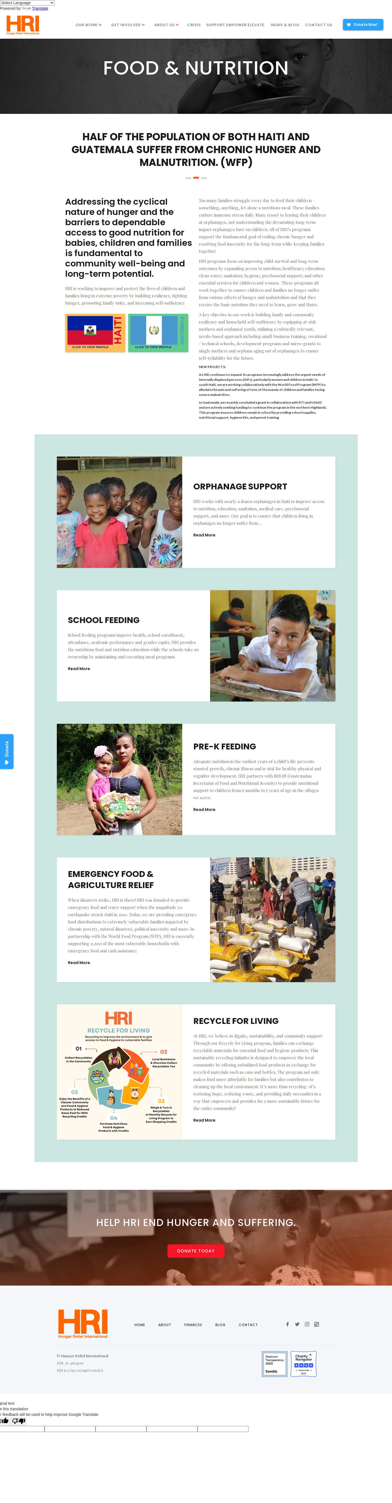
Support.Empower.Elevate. (236, 25)
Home (139, 1347)
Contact (248, 1347)
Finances (193, 1347)
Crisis (194, 25)
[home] (21, 25)
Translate (35, 8)
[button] (89, 25)
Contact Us (318, 25)
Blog (220, 1347)
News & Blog (285, 25)
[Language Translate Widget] (27, 3)
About (164, 1347)
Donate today (196, 1250)
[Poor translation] (18, 1421)
